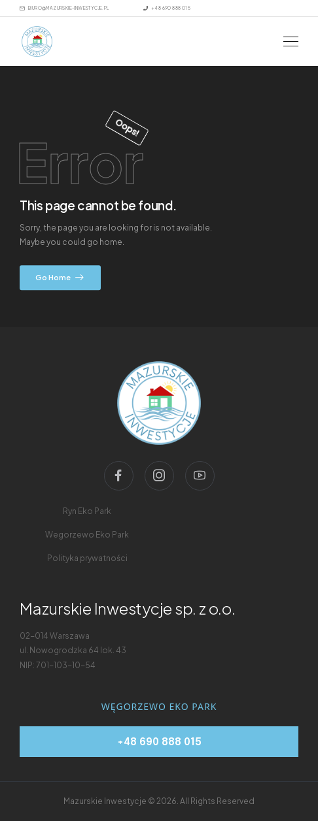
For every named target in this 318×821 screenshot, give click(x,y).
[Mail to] (64, 8)
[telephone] (159, 741)
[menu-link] (87, 511)
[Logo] (37, 41)
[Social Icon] (118, 476)
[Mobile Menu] (290, 41)
